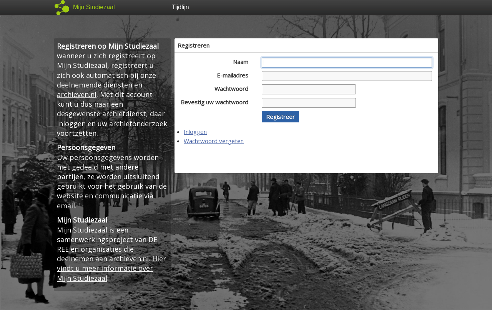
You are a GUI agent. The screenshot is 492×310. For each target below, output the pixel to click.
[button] (280, 116)
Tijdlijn (180, 7)
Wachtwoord (233, 88)
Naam (243, 62)
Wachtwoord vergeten (214, 141)
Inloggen (195, 131)
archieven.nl (76, 94)
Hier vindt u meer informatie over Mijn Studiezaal (111, 268)
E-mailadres (235, 75)
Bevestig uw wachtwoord (217, 102)
